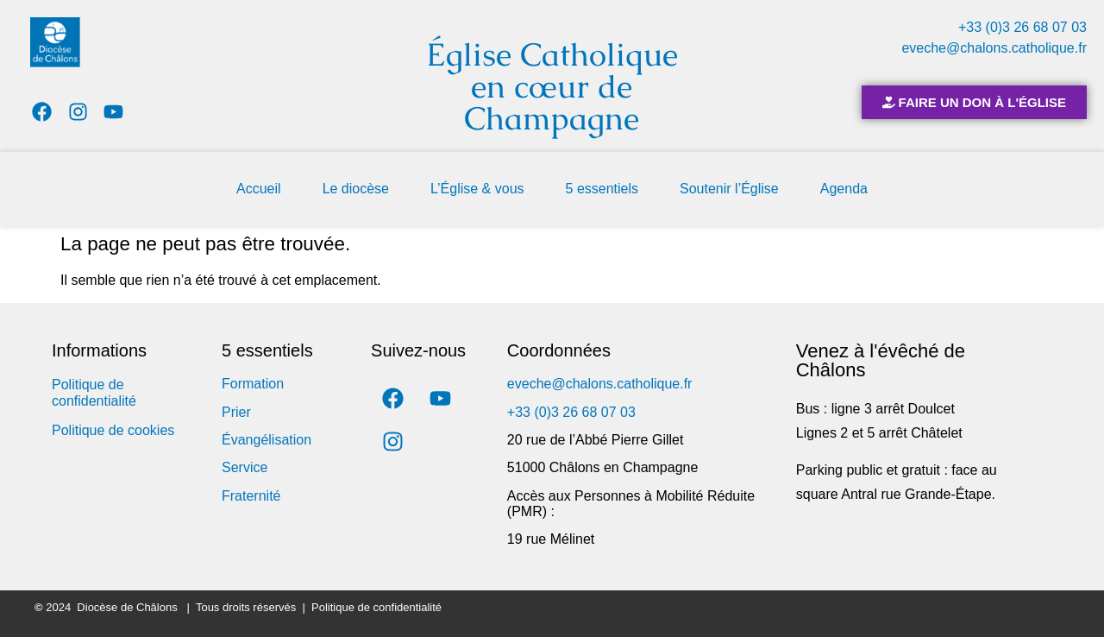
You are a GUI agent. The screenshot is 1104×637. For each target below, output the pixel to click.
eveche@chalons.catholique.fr (994, 48)
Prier (236, 412)
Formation (253, 383)
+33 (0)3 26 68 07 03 (1022, 27)
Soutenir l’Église (729, 188)
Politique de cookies (113, 430)
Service (244, 467)
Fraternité (251, 496)
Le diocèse (356, 188)
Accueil (258, 188)
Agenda (844, 188)
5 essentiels (602, 188)
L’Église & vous (477, 188)
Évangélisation (266, 439)
